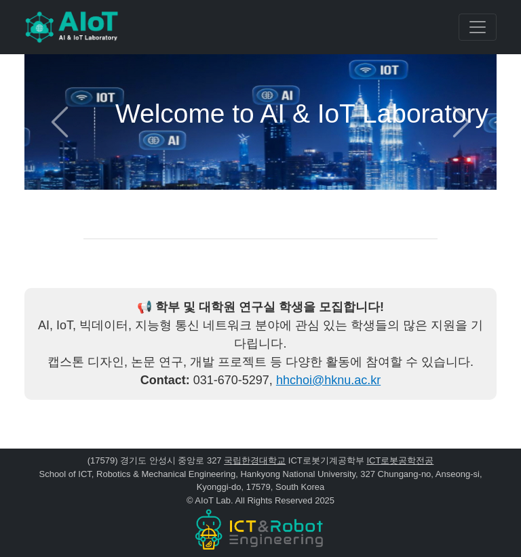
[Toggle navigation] (478, 27)
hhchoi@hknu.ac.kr (328, 380)
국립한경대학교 (255, 460)
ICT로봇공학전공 (399, 460)
